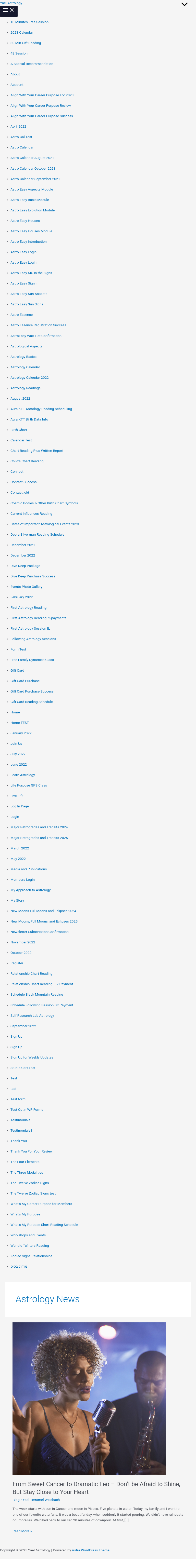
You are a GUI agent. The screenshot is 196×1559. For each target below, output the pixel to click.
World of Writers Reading (29, 1245)
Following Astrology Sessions (33, 639)
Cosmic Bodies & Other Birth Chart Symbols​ (44, 503)
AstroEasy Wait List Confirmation (36, 336)
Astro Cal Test (21, 137)
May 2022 (18, 859)
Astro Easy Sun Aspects (28, 294)
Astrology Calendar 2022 (29, 377)
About (15, 74)
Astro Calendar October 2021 (32, 168)
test (13, 1089)
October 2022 (20, 953)
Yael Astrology (11, 3)
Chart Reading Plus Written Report (36, 451)
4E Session (19, 53)
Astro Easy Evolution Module (32, 210)
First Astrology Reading (28, 607)
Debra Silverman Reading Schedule (37, 534)
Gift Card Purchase (25, 681)
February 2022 (21, 597)
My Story (17, 900)
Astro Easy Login (23, 252)
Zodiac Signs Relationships (31, 1256)
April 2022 (18, 126)
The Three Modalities (26, 1172)
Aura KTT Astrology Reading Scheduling (41, 409)
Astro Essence (21, 315)
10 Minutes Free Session (29, 22)
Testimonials (20, 1120)
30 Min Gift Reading (25, 43)
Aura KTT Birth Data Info (29, 419)
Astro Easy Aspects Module (31, 189)
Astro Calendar (21, 147)
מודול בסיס (18, 1266)
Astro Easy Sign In (24, 283)
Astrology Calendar (25, 367)
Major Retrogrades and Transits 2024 (39, 827)
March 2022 (19, 848)
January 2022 (21, 733)
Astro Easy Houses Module (31, 231)
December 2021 (22, 545)
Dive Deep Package (25, 566)
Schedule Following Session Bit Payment (41, 1005)
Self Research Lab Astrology (32, 1015)
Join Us (16, 743)
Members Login (22, 879)
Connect (16, 471)
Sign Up (16, 1036)
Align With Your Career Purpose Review (40, 105)
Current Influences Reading (31, 513)
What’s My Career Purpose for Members (41, 1204)
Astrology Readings (25, 388)
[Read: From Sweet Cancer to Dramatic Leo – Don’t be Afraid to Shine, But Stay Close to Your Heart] (89, 1398)
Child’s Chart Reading (26, 461)
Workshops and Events (28, 1235)
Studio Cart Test (22, 1068)
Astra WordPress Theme (90, 1550)
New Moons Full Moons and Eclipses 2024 (43, 911)
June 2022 (18, 764)
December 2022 (22, 555)
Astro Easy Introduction (28, 241)
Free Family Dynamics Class (32, 660)
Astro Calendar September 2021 (35, 179)
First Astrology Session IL (30, 628)
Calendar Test (21, 440)
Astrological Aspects (26, 346)
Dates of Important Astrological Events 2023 (44, 524)
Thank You (18, 1141)
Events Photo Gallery (26, 587)
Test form (18, 1099)
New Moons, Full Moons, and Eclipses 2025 (44, 921)
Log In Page (19, 806)
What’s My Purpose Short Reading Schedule (44, 1225)
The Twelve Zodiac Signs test (33, 1193)
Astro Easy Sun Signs (26, 304)
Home (15, 712)
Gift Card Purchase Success (32, 691)
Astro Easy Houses (25, 221)
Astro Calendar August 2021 (32, 158)
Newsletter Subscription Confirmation (39, 932)
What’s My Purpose (25, 1214)
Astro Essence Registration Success (38, 325)
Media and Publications (28, 869)
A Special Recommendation (31, 64)
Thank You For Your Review (31, 1151)
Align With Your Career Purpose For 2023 (42, 95)
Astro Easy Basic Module (29, 200)
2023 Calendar (21, 32)
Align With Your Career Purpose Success (41, 116)
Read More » (22, 1530)
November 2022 (22, 942)
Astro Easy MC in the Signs (31, 273)
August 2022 (20, 398)
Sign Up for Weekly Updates (31, 1057)
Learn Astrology (22, 775)
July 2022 (18, 754)
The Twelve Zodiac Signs (29, 1183)
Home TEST (19, 723)
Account (16, 85)
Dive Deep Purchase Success (32, 576)
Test (13, 1078)
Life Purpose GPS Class (28, 785)
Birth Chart (18, 430)
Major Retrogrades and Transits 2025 (39, 838)
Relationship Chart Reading (31, 973)
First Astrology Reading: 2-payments (38, 618)
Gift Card (17, 670)
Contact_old (19, 492)
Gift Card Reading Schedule (31, 702)
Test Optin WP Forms (26, 1109)
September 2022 (23, 1026)
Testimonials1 (21, 1130)
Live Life (16, 796)
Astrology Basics (23, 357)
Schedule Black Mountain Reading (36, 994)
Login (14, 817)
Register (16, 963)
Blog (16, 1500)
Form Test (18, 649)
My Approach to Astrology (30, 890)
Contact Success (23, 482)
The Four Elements (25, 1162)
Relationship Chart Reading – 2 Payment (41, 984)
